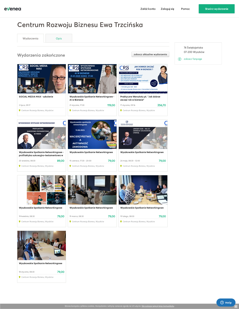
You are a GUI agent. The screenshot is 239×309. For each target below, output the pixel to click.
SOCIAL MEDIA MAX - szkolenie (36, 96)
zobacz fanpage (193, 58)
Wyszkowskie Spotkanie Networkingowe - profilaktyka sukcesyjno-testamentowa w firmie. (41, 155)
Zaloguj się (167, 9)
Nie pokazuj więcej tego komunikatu (158, 306)
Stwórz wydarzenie (216, 9)
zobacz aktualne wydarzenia (150, 54)
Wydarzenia (30, 38)
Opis (59, 38)
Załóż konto (147, 9)
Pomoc (185, 9)
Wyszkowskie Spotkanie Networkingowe (91, 152)
